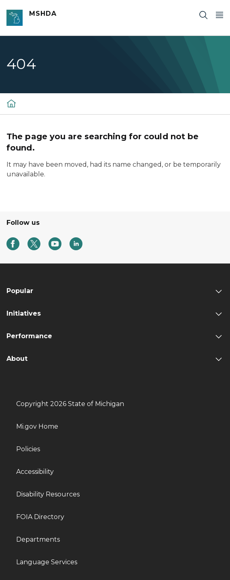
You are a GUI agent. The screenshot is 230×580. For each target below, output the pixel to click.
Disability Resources (48, 494)
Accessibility (35, 471)
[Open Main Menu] (219, 15)
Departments (38, 539)
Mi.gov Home (37, 426)
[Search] (203, 15)
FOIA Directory (40, 517)
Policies (28, 449)
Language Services (46, 562)
